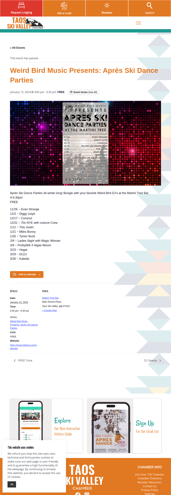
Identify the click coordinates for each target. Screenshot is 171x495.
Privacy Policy (149, 490)
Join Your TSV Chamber (149, 474)
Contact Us (149, 486)
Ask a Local (64, 13)
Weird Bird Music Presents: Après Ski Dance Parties (24, 324)
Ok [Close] (11, 484)
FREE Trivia (24, 360)
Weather (107, 13)
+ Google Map (49, 310)
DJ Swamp (151, 360)
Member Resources (149, 482)
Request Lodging (21, 12)
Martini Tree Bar (50, 298)
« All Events (17, 47)
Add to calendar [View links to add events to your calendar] (27, 274)
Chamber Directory (150, 478)
